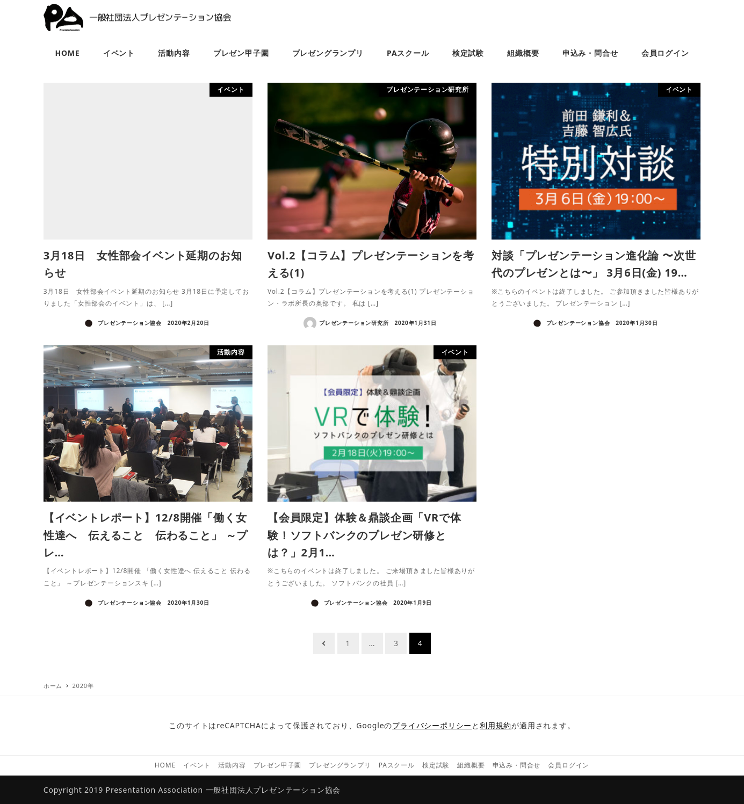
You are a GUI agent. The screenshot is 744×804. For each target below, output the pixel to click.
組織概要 (471, 765)
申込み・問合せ (517, 765)
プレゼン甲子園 (278, 765)
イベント (197, 765)
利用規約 (495, 725)
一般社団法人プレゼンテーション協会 (273, 790)
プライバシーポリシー (432, 725)
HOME (165, 765)
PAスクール (397, 765)
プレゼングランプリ (340, 765)
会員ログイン (568, 765)
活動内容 (231, 765)
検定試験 (436, 765)
